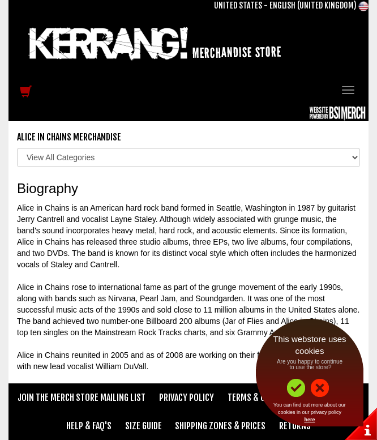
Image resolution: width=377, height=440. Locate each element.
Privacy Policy (186, 397)
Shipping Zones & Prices (220, 426)
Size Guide (143, 426)
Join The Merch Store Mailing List (81, 397)
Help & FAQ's (89, 426)
